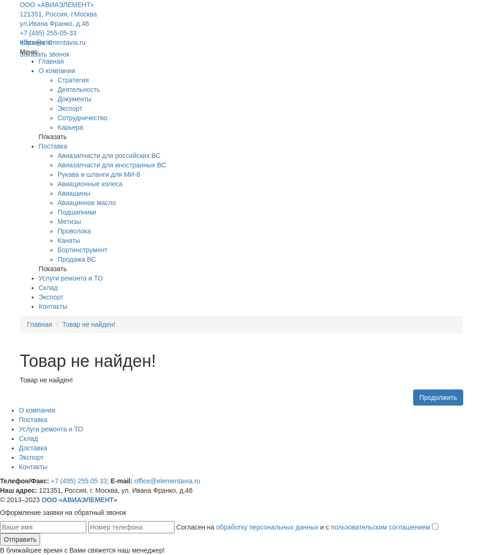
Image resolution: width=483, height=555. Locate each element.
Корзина (36, 42)
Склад (48, 287)
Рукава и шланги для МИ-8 (99, 174)
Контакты (53, 306)
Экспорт (70, 108)
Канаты (69, 240)
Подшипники (77, 212)
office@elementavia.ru (52, 42)
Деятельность (79, 89)
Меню (29, 52)
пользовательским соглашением (380, 527)
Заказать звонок (44, 54)
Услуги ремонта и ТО (71, 278)
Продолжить (438, 397)
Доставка (33, 448)
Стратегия (73, 80)
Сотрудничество (82, 118)
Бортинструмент (83, 250)
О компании (57, 71)
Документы (75, 99)
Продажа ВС (77, 259)
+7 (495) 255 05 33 (79, 481)
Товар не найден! (88, 324)
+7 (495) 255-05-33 (48, 33)
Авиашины (74, 193)
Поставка (53, 146)
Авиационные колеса (90, 184)
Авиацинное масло (87, 203)
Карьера (70, 127)
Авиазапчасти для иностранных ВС (112, 165)
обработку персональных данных (267, 527)
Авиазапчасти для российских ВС (109, 155)
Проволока (74, 231)
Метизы (69, 221)
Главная (51, 61)
